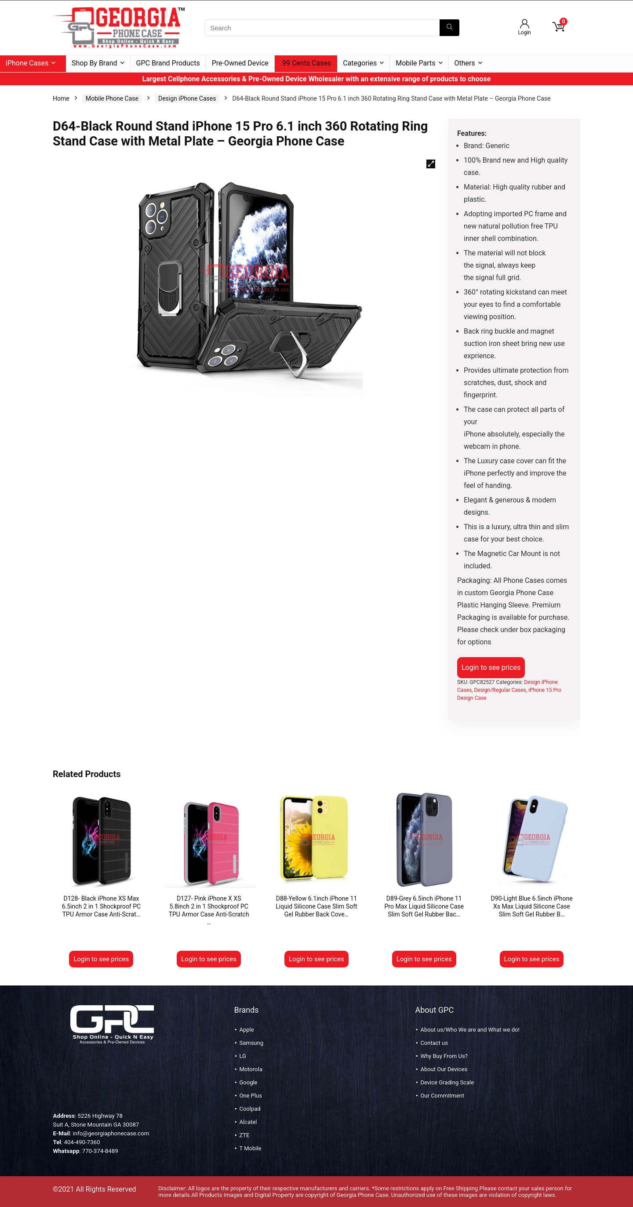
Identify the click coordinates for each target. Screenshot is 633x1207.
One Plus (250, 1095)
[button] (430, 164)
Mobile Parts (415, 63)
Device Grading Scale (447, 1082)
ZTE (244, 1135)
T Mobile (250, 1148)
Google (248, 1082)
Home (61, 98)
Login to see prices (491, 667)
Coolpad (249, 1108)
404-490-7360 (82, 1142)
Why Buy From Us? (443, 1056)
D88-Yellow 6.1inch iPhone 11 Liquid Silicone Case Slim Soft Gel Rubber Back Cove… (316, 906)
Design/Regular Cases (500, 690)
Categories (360, 63)
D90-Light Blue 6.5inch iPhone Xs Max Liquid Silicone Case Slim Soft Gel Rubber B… (531, 906)
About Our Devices (443, 1069)
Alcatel (248, 1122)
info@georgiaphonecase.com (111, 1133)
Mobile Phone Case (112, 98)
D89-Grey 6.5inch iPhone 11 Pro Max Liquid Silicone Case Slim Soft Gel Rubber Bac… (424, 906)
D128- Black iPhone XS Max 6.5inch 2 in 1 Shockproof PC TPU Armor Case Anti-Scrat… (101, 906)
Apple (246, 1029)
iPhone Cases (27, 63)
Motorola (250, 1069)
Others (465, 63)
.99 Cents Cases (305, 63)
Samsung (251, 1043)
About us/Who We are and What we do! (469, 1029)
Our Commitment (442, 1095)
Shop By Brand (94, 63)
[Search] (449, 27)
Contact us (434, 1043)
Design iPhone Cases (187, 98)
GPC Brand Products (168, 63)
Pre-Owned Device (240, 63)
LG (242, 1056)
